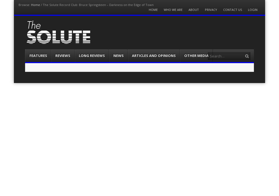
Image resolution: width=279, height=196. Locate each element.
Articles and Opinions (154, 55)
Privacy (211, 9)
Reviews (62, 55)
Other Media (196, 55)
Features (38, 55)
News (118, 55)
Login (252, 9)
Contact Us (232, 9)
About (194, 9)
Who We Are (173, 9)
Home (35, 5)
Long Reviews (92, 55)
